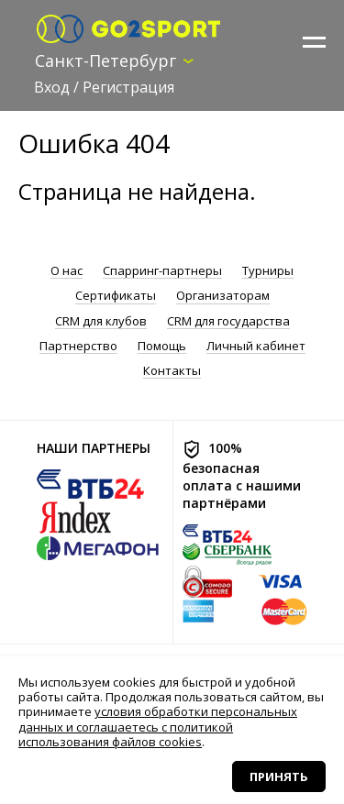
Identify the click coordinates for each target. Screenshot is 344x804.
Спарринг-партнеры (162, 271)
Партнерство (78, 346)
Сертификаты (115, 295)
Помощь (162, 346)
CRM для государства (228, 321)
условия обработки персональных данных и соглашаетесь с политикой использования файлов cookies (157, 726)
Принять (279, 776)
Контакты (172, 371)
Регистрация (128, 87)
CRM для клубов (101, 321)
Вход (52, 87)
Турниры (268, 271)
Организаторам (223, 295)
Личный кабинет (255, 346)
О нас (66, 271)
